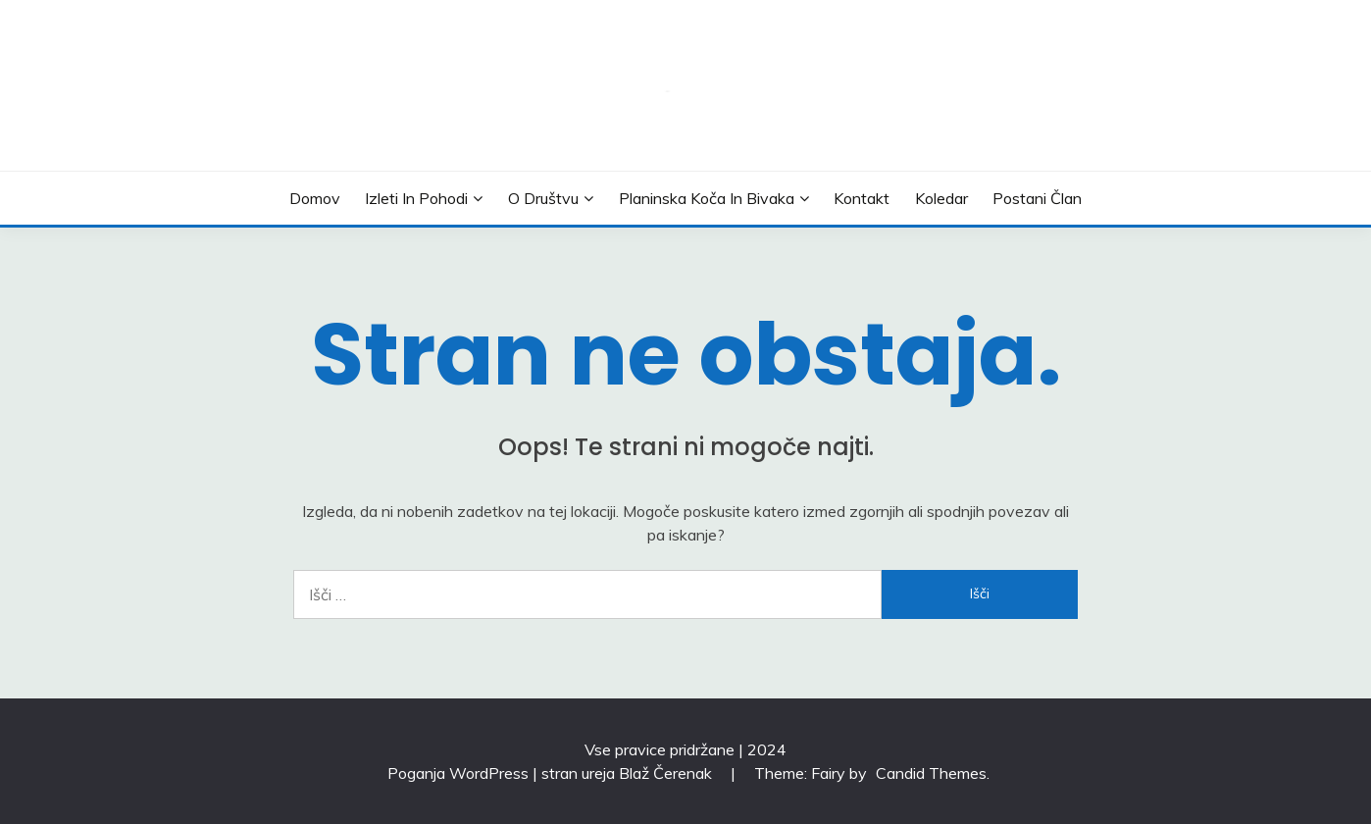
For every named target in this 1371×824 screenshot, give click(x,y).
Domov (314, 198)
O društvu (543, 198)
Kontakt (861, 198)
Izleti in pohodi (416, 198)
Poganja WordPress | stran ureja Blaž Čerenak (551, 773)
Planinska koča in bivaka (706, 198)
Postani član (1037, 198)
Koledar (941, 198)
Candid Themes (931, 773)
